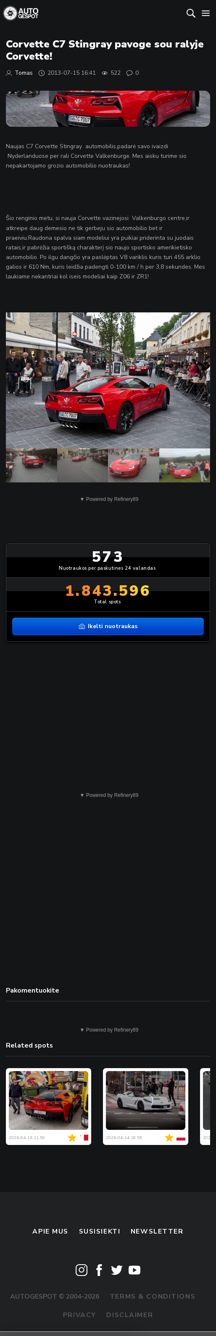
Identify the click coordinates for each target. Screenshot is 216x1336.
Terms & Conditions (152, 1296)
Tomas (24, 73)
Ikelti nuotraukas (108, 626)
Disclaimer (129, 1315)
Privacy (79, 1315)
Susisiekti (100, 1231)
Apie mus (50, 1231)
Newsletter (157, 1231)
